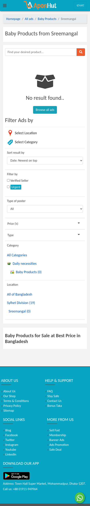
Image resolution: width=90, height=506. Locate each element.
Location (12, 284)
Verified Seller (19, 180)
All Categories (17, 255)
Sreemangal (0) (20, 311)
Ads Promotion (58, 445)
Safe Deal (54, 449)
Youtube (9, 449)
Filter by (12, 174)
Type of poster (16, 201)
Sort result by (15, 153)
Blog (7, 430)
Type (44, 235)
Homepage (13, 19)
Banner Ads (55, 440)
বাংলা (80, 5)
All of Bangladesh (19, 294)
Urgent (15, 187)
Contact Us (53, 401)
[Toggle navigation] (5, 6)
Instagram (10, 445)
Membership (56, 435)
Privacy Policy (11, 406)
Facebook (10, 435)
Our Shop (8, 396)
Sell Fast (53, 430)
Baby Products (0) (25, 272)
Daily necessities (21, 263)
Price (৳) (44, 223)
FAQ (49, 391)
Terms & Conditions (15, 401)
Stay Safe (52, 396)
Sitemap (7, 410)
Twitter (9, 440)
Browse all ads (45, 110)
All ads (29, 19)
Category (13, 245)
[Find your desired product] (41, 52)
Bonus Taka (53, 406)
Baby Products (47, 19)
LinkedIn (9, 454)
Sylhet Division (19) (21, 303)
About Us (8, 391)
